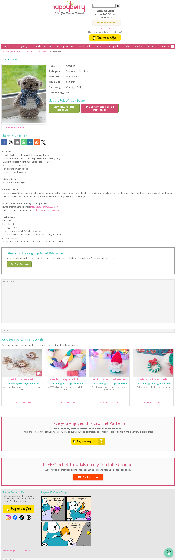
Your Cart (166, 46)
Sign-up (110, 28)
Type (52, 65)
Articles (138, 46)
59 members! (106, 22)
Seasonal (29, 51)
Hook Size (54, 81)
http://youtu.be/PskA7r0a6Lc (49, 210)
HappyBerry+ (22, 46)
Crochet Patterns (43, 46)
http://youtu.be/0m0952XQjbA (44, 206)
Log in (101, 28)
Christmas (42, 51)
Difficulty (54, 76)
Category (54, 71)
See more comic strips (16, 550)
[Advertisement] (88, 303)
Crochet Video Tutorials (90, 46)
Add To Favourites (14, 128)
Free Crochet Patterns (11, 51)
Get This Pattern (19, 264)
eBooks (152, 46)
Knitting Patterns (65, 46)
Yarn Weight (56, 87)
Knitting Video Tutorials (118, 46)
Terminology (56, 92)
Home (7, 46)
